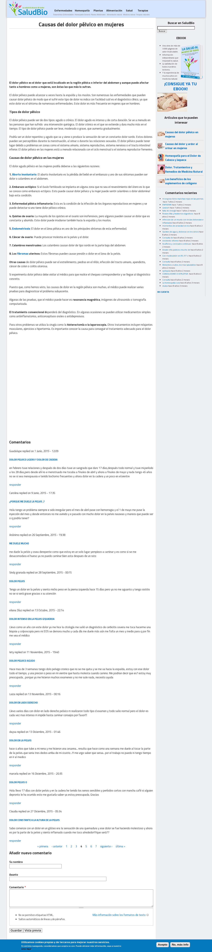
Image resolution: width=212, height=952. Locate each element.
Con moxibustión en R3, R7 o (175, 255)
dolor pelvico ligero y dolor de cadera (33, 460)
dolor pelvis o (18, 782)
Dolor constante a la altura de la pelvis (34, 820)
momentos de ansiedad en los (176, 225)
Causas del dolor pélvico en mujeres (181, 134)
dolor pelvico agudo (22, 661)
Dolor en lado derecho (23, 703)
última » (120, 846)
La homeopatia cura (171, 282)
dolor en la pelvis (20, 740)
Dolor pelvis (17, 581)
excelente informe (170, 240)
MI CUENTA (163, 292)
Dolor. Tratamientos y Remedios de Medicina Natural (184, 169)
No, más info (180, 944)
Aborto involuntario (24, 174)
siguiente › (106, 846)
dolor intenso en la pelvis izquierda (31, 619)
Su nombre (16, 862)
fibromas (22, 253)
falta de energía (169, 210)
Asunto (13, 875)
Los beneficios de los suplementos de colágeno (181, 181)
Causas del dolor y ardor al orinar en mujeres (181, 146)
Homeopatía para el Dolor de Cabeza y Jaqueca (183, 158)
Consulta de (167, 237)
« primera (42, 846)
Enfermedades (63, 12)
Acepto (162, 944)
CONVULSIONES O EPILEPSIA (175, 273)
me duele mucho (19, 543)
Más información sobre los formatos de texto (119, 915)
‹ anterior (57, 846)
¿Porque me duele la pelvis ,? (27, 501)
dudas (165, 285)
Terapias (143, 12)
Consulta (166, 261)
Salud (129, 12)
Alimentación (114, 12)
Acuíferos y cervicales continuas (176, 243)
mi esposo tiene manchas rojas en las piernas (182, 198)
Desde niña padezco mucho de (176, 249)
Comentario (17, 887)
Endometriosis (21, 228)
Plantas (98, 12)
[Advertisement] (37, 52)
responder (15, 485)
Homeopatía (82, 12)
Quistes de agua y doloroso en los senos (180, 231)
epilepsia (166, 270)
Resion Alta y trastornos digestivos (178, 213)
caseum (165, 207)
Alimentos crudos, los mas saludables (179, 264)
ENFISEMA (166, 204)
